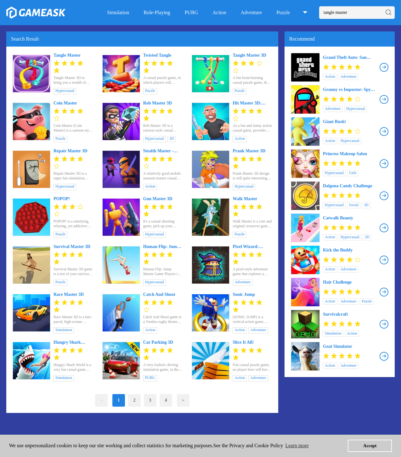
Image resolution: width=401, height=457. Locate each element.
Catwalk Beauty (338, 218)
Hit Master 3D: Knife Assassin (247, 103)
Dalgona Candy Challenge (347, 185)
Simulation (118, 12)
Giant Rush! (334, 121)
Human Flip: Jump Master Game (161, 246)
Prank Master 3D (249, 151)
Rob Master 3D (157, 103)
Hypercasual (64, 90)
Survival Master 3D (72, 246)
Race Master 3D (69, 294)
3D (171, 138)
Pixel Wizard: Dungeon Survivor (250, 246)
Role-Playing (157, 12)
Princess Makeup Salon (345, 153)
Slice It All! (243, 342)
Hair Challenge (337, 282)
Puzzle (283, 12)
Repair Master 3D (71, 151)
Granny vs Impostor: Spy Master (347, 89)
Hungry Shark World (67, 342)
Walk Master (245, 198)
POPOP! (62, 198)
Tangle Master (67, 55)
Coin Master (65, 103)
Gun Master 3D (157, 198)
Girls (353, 173)
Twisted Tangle (157, 55)
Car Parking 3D (158, 342)
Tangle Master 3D (249, 55)
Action (219, 12)
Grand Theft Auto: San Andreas (345, 57)
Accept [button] (369, 445)
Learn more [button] (296, 445)
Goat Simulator (337, 346)
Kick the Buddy (338, 250)
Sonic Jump (244, 294)
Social (354, 205)
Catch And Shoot (159, 294)
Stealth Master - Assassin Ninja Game (158, 151)
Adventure (251, 12)
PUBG (191, 12)
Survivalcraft (335, 314)
